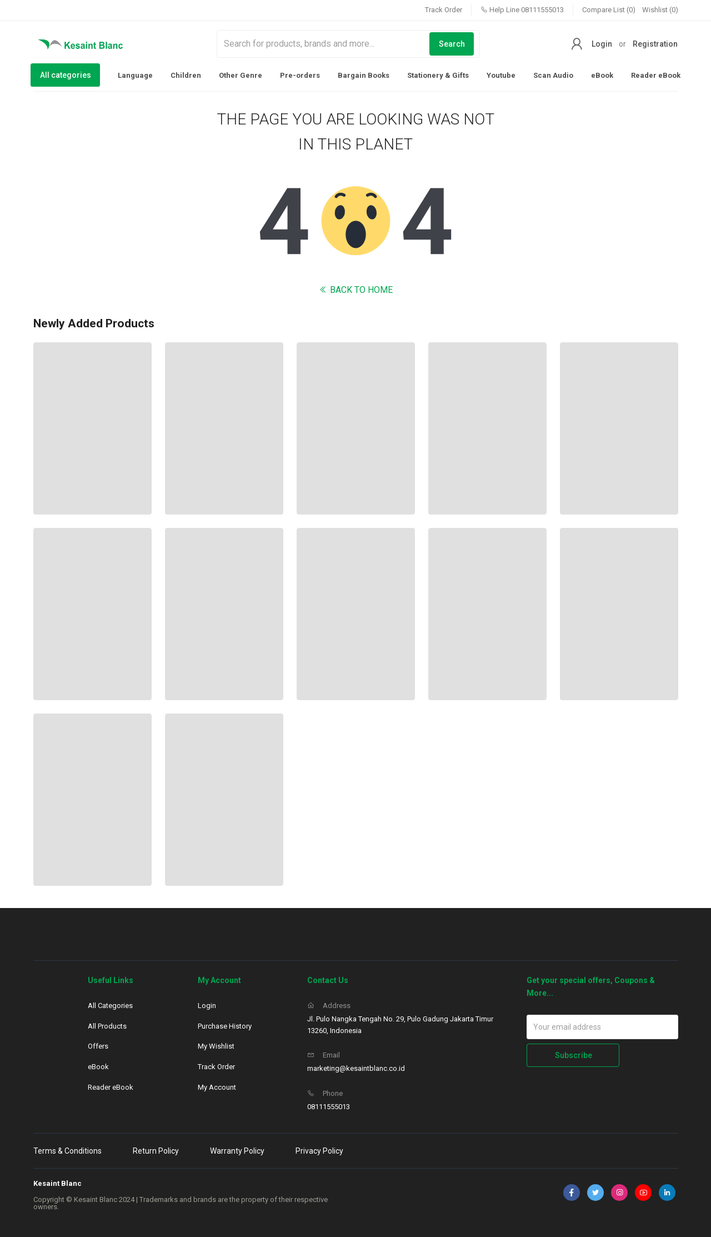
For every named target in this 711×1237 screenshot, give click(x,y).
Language (135, 75)
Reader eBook (655, 75)
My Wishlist (216, 1046)
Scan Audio (553, 75)
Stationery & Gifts (438, 75)
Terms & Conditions (67, 1150)
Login (602, 43)
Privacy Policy (319, 1150)
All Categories (110, 1005)
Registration (655, 43)
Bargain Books (363, 75)
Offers (98, 1046)
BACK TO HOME (356, 290)
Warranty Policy (237, 1150)
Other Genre (240, 75)
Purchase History (225, 1026)
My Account (217, 1087)
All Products (107, 1026)
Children (186, 75)
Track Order (443, 10)
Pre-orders (300, 75)
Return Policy (156, 1150)
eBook (602, 75)
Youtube (501, 75)
